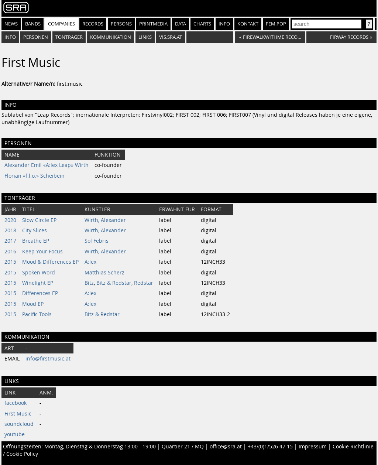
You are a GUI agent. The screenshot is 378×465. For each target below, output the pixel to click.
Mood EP (33, 304)
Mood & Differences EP (50, 262)
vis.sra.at (170, 37)
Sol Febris (97, 240)
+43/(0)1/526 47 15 (270, 446)
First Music (17, 413)
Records (92, 24)
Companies (61, 24)
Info (224, 24)
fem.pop (276, 24)
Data (180, 24)
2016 (10, 251)
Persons (121, 24)
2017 (10, 240)
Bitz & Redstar (113, 283)
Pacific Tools (37, 314)
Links (145, 37)
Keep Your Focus (42, 251)
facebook (15, 403)
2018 (10, 230)
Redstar (143, 283)
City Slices (34, 230)
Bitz (89, 283)
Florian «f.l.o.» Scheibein (34, 175)
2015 (10, 262)
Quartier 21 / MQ (183, 446)
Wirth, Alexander (105, 220)
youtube (14, 434)
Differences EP (40, 293)
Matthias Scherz (104, 272)
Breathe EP (35, 240)
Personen (35, 37)
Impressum (313, 446)
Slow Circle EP (39, 220)
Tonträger (69, 37)
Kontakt (247, 24)
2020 (10, 220)
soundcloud (19, 424)
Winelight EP (37, 283)
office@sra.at (226, 446)
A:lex (90, 262)
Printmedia (153, 24)
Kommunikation (110, 37)
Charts (202, 24)
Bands (33, 24)
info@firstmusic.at (48, 358)
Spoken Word (38, 272)
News (11, 24)
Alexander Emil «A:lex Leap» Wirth (46, 165)
